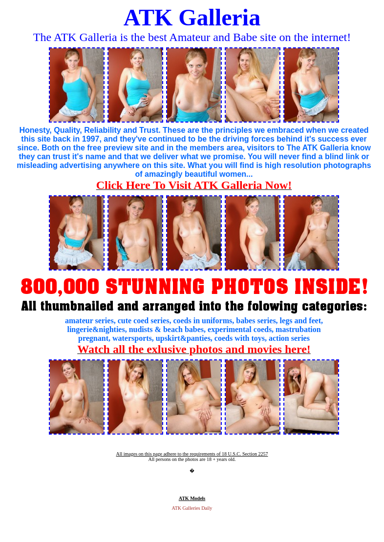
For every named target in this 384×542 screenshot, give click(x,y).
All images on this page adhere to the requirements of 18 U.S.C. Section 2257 (192, 454)
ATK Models (192, 498)
